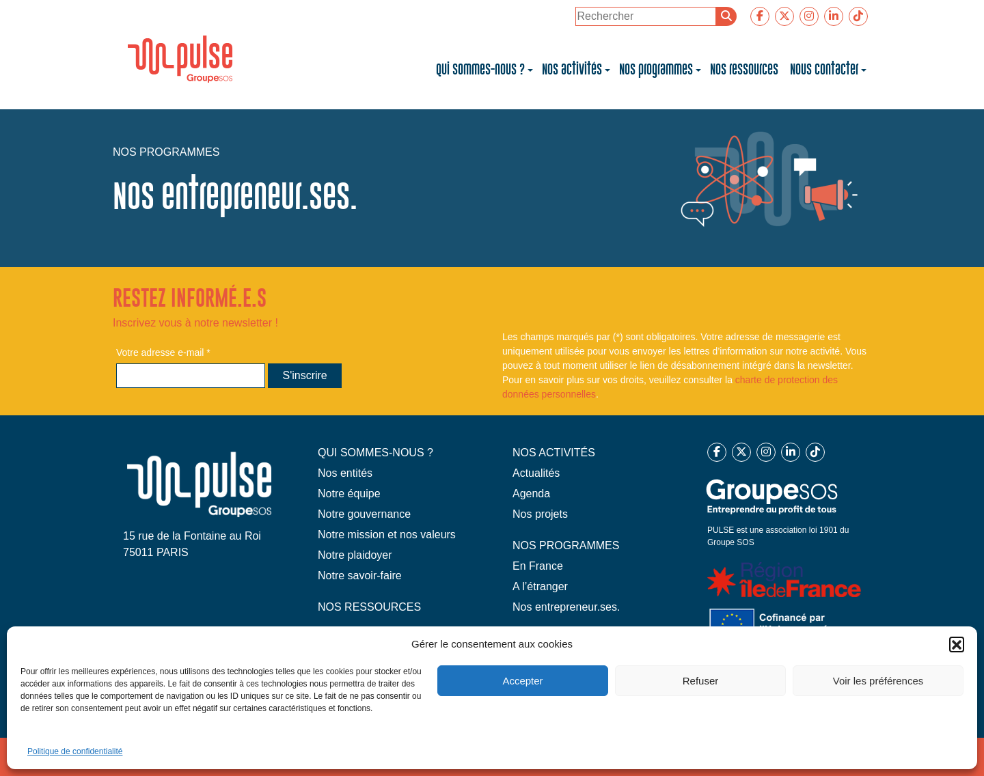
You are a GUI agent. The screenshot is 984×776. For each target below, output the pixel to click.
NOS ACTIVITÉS (553, 452)
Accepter (522, 681)
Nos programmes (656, 69)
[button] (957, 644)
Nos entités (345, 473)
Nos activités (572, 69)
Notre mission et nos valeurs (387, 534)
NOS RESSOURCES (369, 607)
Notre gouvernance (364, 514)
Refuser (701, 681)
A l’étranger (540, 586)
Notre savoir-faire (360, 575)
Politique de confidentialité (74, 751)
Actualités (536, 473)
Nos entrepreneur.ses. (566, 607)
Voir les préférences (878, 681)
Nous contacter (824, 69)
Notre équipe (349, 493)
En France (537, 566)
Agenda (531, 493)
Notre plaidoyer (355, 555)
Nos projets (540, 514)
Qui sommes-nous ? (480, 69)
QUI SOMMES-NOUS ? (375, 452)
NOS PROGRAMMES (565, 545)
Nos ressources (745, 69)
